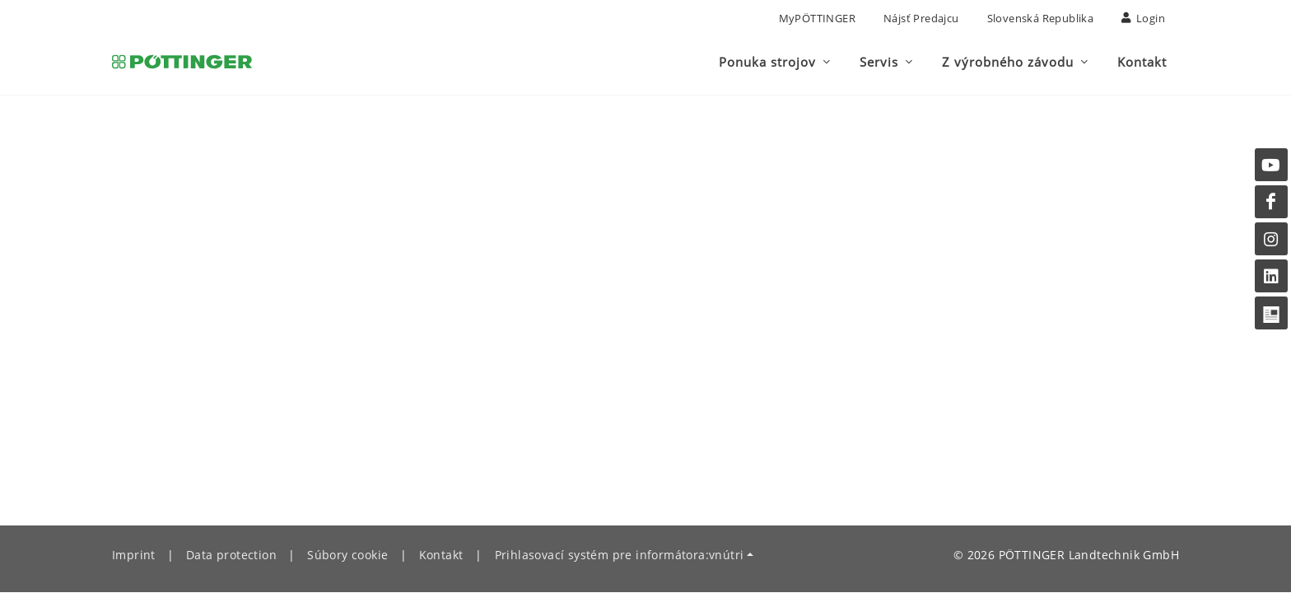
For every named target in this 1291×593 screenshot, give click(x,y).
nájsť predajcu (921, 18)
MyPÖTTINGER (817, 18)
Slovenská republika (1040, 18)
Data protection (231, 555)
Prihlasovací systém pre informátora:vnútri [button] (619, 555)
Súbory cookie (347, 555)
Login (1143, 18)
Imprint (134, 555)
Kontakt (441, 555)
